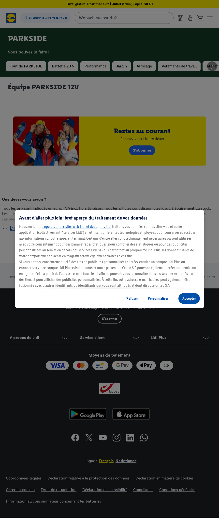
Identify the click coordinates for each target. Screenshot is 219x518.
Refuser (132, 298)
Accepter (189, 298)
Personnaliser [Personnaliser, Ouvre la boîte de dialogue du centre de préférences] (158, 298)
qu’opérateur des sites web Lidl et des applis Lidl (75, 226)
